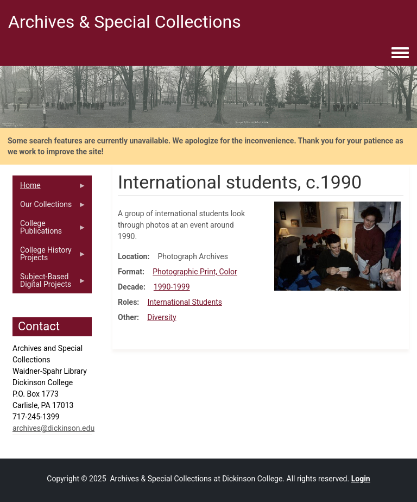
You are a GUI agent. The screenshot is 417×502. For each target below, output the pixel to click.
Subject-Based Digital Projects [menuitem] (49, 283)
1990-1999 (172, 287)
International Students (185, 302)
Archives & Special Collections (124, 21)
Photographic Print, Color (195, 271)
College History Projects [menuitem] (49, 256)
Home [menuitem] (49, 188)
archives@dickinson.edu (53, 428)
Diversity (161, 317)
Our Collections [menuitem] (49, 207)
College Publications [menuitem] (49, 230)
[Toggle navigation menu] (400, 53)
